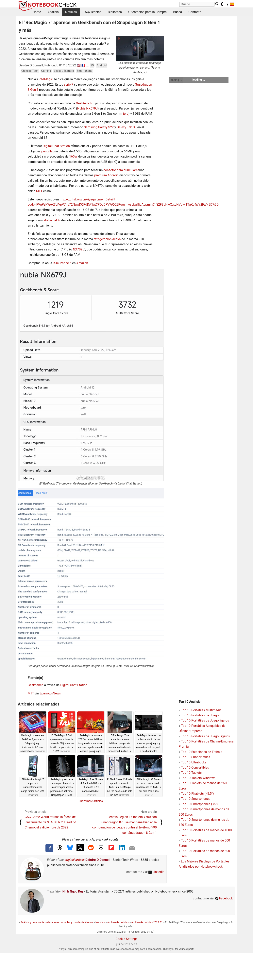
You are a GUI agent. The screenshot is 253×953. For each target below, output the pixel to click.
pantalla (47, 151)
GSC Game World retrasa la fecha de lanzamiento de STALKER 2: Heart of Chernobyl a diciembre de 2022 (50, 822)
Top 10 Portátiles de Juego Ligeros (205, 736)
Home (37, 12)
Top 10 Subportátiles (195, 757)
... (87, 65)
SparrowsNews (50, 693)
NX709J (78, 249)
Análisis (53, 12)
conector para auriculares (121, 170)
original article (74, 860)
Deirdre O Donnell (97, 860)
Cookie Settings (126, 939)
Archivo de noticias (118, 922)
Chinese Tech (29, 71)
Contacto (194, 12)
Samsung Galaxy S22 (99, 127)
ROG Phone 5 (62, 263)
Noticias (71, 12)
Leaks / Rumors (64, 71)
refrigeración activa (107, 239)
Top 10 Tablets (191, 772)
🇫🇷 (83, 65)
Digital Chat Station (56, 146)
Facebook (224, 898)
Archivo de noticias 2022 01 (146, 922)
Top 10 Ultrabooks (194, 762)
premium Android (106, 175)
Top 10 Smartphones (195, 799)
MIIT (39, 191)
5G (92, 65)
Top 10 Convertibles (195, 767)
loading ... (176, 79)
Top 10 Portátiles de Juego (200, 715)
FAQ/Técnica (92, 12)
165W (73, 156)
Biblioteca (115, 12)
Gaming (46, 71)
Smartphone (84, 71)
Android (102, 65)
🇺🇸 (79, 65)
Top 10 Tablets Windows (198, 778)
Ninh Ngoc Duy (73, 891)
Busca (177, 12)
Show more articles (91, 801)
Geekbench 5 (85, 103)
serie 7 (68, 84)
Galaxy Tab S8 (127, 127)
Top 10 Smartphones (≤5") (199, 804)
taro (125, 113)
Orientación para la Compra (147, 12)
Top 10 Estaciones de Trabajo (201, 752)
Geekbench (35, 685)
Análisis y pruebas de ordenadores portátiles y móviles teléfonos (57, 922)
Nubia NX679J (87, 108)
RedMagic (46, 79)
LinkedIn (156, 872)
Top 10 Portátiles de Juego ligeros (205, 720)
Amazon (82, 263)
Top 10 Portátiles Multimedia (201, 710)
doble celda (52, 220)
